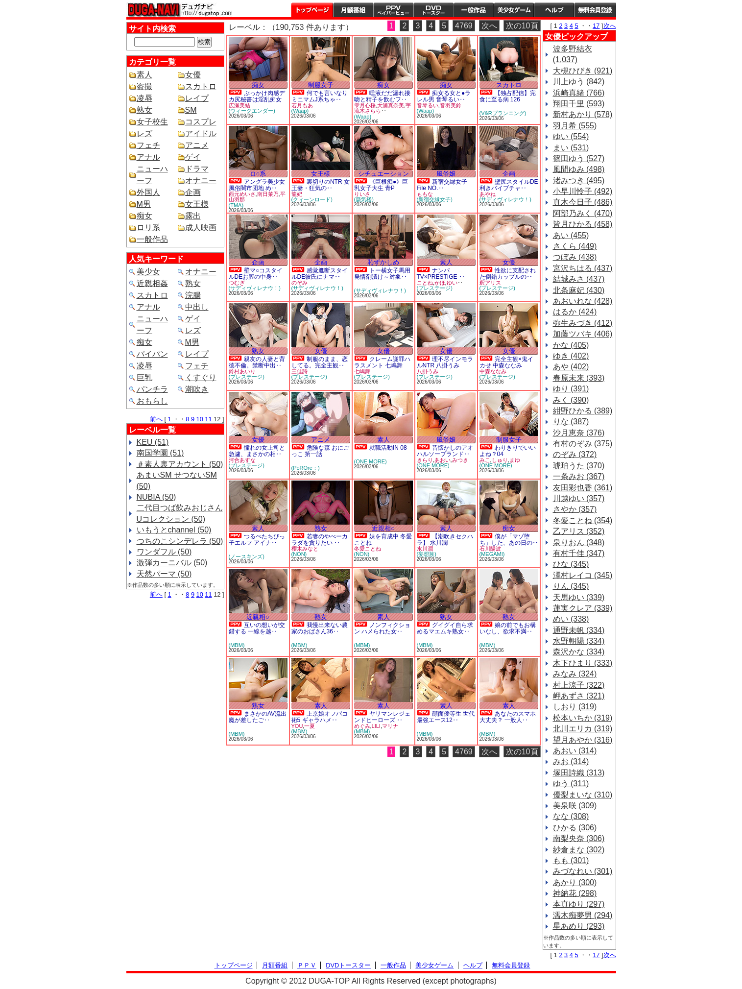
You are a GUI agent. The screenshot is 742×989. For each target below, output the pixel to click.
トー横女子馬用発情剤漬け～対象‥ (382, 273)
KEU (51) (153, 442)
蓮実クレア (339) (583, 608)
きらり (425, 460)
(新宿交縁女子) (435, 199)
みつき (460, 460)
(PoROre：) (305, 468)
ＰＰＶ (306, 965)
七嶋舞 (362, 371)
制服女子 (321, 85)
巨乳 (144, 377)
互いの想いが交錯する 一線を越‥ (257, 628)
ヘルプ (554, 9)
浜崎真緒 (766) (579, 93)
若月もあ (302, 105)
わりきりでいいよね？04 (507, 451)
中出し (197, 307)
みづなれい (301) (583, 871)
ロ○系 (258, 173)
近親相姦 (152, 283)
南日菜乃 (268, 194)
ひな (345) (571, 564)
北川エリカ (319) (583, 728)
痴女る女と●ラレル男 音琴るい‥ (444, 96)
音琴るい (427, 105)
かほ (439, 283)
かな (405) (571, 345)
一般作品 (474, 9)
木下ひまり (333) (583, 663)
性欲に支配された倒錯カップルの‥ (507, 273)
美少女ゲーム (514, 9)
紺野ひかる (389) (583, 411)
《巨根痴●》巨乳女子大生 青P (381, 185)
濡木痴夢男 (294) (583, 915)
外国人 (148, 192)
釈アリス (490, 283)
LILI (376, 726)
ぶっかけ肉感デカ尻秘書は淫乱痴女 (257, 96)
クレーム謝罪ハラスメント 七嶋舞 (382, 362)
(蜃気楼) (364, 199)
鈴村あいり (242, 371)
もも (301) (571, 860)
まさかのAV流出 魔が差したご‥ (258, 717)
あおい (442, 460)
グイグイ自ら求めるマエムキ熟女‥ (445, 628)
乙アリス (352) (579, 531)
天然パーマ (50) (164, 574)
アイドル (200, 133)
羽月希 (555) (575, 125)
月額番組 (353, 9)
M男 (144, 204)
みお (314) (571, 761)
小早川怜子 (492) (583, 191)
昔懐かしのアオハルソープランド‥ (445, 451)
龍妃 (296, 194)
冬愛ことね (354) (583, 520)
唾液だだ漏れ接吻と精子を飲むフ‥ (382, 96)
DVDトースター (433, 9)
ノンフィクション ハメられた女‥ (382, 628)
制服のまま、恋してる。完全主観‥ (319, 362)
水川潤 (425, 549)
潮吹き (197, 389)
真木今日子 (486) (583, 202)
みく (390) (571, 400)
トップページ (312, 9)
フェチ (148, 145)
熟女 (144, 110)
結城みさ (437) (579, 279)
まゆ (514, 460)
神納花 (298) (575, 893)
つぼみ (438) (575, 257)
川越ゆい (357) (579, 498)
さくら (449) (575, 246)
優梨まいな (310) (583, 795)
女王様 (197, 204)
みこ (484, 460)
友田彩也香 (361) (583, 487)
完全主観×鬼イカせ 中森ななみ (506, 362)
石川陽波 (490, 549)
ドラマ (197, 169)
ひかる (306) (575, 827)
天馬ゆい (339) (579, 597)
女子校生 (152, 122)
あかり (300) (575, 882)
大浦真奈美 (390, 105)
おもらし (152, 401)
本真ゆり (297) (579, 904)
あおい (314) (575, 751)
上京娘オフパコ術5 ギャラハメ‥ (319, 717)
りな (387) (571, 421)
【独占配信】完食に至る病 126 (507, 96)
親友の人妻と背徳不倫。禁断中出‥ (257, 362)
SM (191, 110)
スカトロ (200, 86)
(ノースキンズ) (246, 556)
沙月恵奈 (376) (579, 433)
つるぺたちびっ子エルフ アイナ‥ (257, 539)
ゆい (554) (571, 136)
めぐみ (362, 726)
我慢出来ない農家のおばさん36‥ (319, 628)
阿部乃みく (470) (583, 213)
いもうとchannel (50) (174, 530)
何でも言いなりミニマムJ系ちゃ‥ (319, 96)
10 (199, 419)
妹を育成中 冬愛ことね (383, 539)
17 (596, 25)
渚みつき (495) (579, 180)
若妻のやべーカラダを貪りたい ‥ (319, 539)
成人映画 (200, 227)
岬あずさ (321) (579, 696)
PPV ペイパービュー (393, 9)
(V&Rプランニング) (503, 113)
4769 (464, 26)
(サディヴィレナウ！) (505, 199)
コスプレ (200, 122)
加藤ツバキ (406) (583, 334)
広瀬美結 (239, 105)
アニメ (197, 145)
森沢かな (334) (579, 652)
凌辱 (144, 98)
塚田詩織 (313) (579, 773)
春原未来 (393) (579, 378)
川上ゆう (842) (579, 81)
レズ (144, 133)
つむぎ (237, 283)
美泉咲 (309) (575, 805)
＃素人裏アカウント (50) (180, 464)
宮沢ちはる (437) (583, 268)
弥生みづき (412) (583, 323)
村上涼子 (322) (579, 685)
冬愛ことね (367, 549)
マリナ (390, 726)
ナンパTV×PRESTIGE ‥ (441, 273)
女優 (193, 75)
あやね (487, 194)
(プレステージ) (435, 288)
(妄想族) (426, 554)
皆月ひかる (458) (583, 224)
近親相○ (383, 528)
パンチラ (152, 389)
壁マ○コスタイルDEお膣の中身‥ (256, 273)
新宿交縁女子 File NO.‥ (442, 185)
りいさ (362, 194)
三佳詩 (299, 371)
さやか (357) (575, 509)
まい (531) (571, 148)
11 (208, 419)
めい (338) (571, 619)
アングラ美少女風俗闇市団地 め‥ (257, 185)
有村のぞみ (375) (583, 443)
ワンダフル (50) (164, 552)
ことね (425, 283)
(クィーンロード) (312, 199)
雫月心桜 (365, 105)
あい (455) (571, 235)
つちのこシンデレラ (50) (180, 541)
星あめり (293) (579, 926)
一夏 (309, 726)
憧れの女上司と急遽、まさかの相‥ (257, 451)
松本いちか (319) (583, 718)
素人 (144, 75)
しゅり (500, 460)
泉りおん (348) (579, 542)
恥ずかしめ (383, 262)
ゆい (452, 283)
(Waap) (300, 111)
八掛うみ (427, 371)
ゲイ (193, 157)
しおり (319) (575, 706)
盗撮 (144, 86)
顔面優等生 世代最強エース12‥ (446, 717)
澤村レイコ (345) (583, 575)
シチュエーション (383, 173)
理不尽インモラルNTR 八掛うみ (445, 362)
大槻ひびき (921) (583, 71)
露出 (193, 216)
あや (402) (571, 366)
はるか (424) (575, 312)
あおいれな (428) (583, 301)
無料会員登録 (511, 965)
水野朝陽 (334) (579, 641)
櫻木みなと (304, 549)
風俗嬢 (445, 173)
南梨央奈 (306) (579, 838)
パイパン (152, 354)
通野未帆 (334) (579, 630)
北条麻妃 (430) (579, 290)
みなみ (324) (575, 674)
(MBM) (237, 645)
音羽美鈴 (450, 105)
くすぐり (200, 377)
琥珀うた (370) (579, 465)
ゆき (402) (571, 356)
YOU (297, 726)
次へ (609, 25)
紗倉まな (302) (579, 849)
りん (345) (571, 586)
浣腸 (193, 295)
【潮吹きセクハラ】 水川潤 (445, 539)
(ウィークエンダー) (252, 111)
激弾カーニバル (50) (172, 562)
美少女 (148, 271)
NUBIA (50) (156, 497)
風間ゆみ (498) (579, 169)
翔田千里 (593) (579, 103)
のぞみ (299, 283)
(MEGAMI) (492, 554)
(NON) (299, 554)
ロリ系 (148, 227)
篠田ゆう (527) (579, 158)
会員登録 (595, 9)
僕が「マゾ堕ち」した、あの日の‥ (508, 539)
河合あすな (242, 460)
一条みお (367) (579, 476)
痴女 (144, 216)
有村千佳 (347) (579, 553)
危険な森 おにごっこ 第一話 (320, 451)
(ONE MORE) (370, 461)
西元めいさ (242, 194)
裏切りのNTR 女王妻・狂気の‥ (320, 185)
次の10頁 (522, 26)
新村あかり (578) (583, 114)
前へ (156, 419)
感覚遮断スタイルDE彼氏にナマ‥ (319, 273)
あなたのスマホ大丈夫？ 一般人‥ (507, 717)
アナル (148, 157)
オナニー (200, 180)
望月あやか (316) (583, 740)
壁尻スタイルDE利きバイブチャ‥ (508, 185)
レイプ (197, 98)
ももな (425, 194)
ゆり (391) (571, 389)
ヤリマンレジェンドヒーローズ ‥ (382, 717)
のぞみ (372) (575, 454)
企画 (193, 192)
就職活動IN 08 (388, 447)
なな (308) (571, 816)
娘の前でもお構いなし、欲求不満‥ (507, 628)
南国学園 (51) (160, 453)
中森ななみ (492, 371)
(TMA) (236, 205)
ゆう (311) (571, 783)
